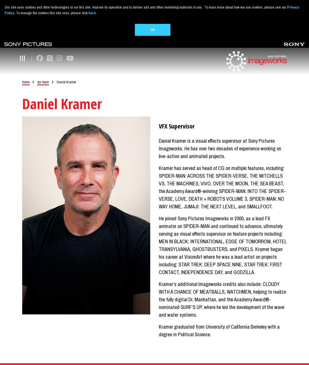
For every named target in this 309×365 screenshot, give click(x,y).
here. (92, 13)
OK (152, 29)
